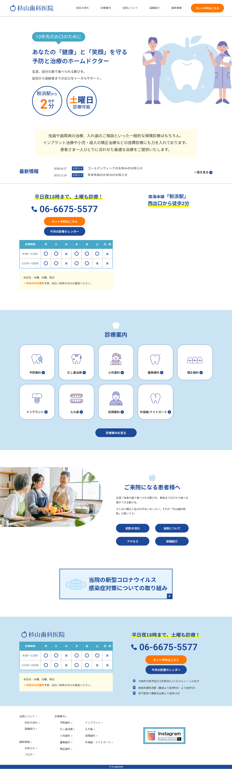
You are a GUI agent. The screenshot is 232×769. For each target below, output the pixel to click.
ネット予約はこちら (207, 8)
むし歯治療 (66, 729)
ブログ (28, 754)
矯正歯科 (65, 748)
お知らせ (30, 748)
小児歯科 (65, 735)
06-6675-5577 (68, 209)
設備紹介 (172, 541)
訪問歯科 (90, 735)
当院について (172, 528)
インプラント (93, 722)
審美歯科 (65, 742)
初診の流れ (133, 528)
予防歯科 (65, 722)
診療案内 (60, 716)
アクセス (132, 541)
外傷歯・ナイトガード (98, 742)
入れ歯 (89, 729)
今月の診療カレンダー (64, 231)
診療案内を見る (116, 433)
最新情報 (24, 742)
